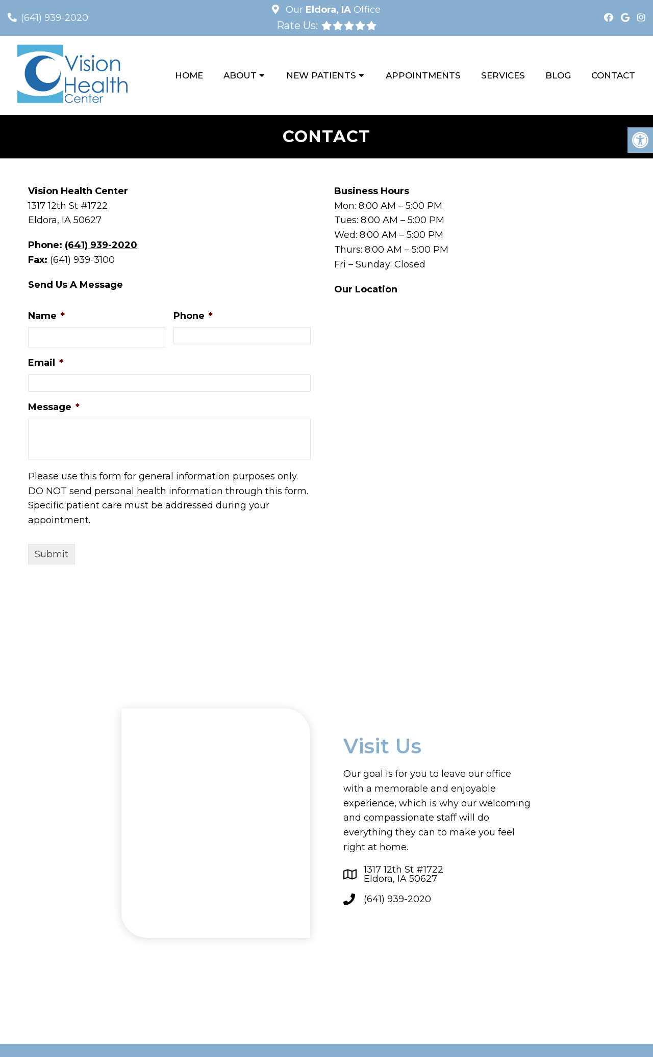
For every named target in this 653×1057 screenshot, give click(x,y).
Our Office (332, 9)
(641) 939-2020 (54, 17)
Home (189, 75)
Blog (558, 75)
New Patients (321, 75)
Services (503, 75)
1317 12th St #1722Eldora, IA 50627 (403, 874)
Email (45, 362)
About (240, 75)
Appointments (423, 75)
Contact (613, 75)
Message (54, 407)
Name (46, 315)
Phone (193, 315)
